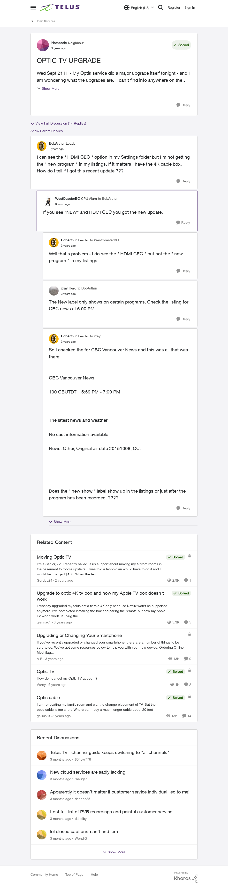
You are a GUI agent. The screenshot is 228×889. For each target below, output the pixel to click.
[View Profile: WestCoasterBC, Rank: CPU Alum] (48, 201)
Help (94, 874)
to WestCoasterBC (104, 240)
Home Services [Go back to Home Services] (42, 21)
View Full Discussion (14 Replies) (58, 123)
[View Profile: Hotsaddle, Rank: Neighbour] (43, 45)
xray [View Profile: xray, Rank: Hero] (64, 288)
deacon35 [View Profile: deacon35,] (82, 799)
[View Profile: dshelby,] (41, 815)
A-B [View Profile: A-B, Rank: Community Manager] (40, 658)
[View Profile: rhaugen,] (41, 775)
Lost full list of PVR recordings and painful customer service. (112, 811)
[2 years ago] (63, 580)
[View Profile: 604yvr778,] (41, 755)
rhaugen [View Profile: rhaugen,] (81, 779)
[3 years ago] (62, 622)
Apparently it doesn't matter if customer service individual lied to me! (120, 791)
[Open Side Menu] (33, 7)
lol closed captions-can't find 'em (84, 831)
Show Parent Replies (46, 131)
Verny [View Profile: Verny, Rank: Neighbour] (41, 684)
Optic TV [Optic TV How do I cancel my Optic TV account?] (45, 671)
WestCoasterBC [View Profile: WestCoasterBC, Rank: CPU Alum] (67, 198)
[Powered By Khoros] (186, 877)
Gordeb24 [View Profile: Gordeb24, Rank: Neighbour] (44, 580)
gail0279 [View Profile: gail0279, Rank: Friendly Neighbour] (43, 716)
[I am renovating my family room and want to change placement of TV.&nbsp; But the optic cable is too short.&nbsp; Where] (100, 707)
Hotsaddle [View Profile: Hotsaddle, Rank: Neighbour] (59, 43)
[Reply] (183, 105)
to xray (95, 336)
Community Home (44, 874)
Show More (48, 88)
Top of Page (74, 874)
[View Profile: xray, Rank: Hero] (54, 291)
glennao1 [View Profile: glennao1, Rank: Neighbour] (44, 622)
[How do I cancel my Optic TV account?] (100, 678)
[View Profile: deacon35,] (41, 795)
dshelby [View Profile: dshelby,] (81, 818)
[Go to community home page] (61, 7)
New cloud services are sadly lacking (87, 772)
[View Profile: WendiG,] (41, 834)
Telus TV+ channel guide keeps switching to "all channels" (109, 752)
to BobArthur (108, 198)
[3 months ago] (60, 759)
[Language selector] (139, 7)
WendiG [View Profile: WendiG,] (81, 838)
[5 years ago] (57, 684)
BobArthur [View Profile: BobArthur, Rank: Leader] (57, 143)
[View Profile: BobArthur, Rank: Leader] (41, 146)
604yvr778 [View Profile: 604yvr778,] (83, 759)
